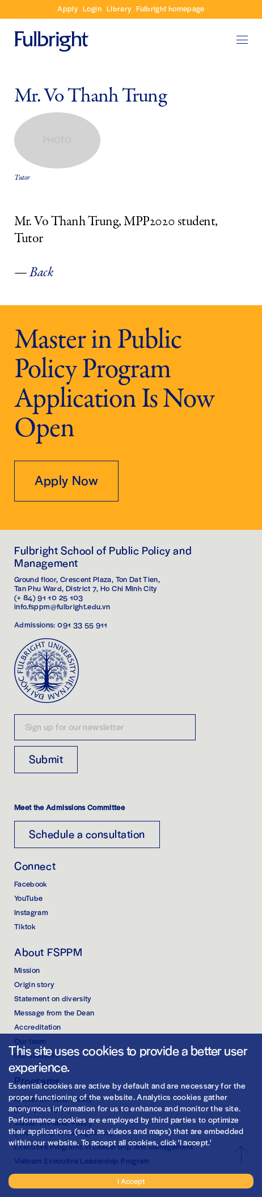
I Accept (131, 1180)
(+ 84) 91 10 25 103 (48, 597)
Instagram (31, 912)
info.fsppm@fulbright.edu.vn (62, 606)
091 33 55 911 (82, 624)
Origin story (34, 984)
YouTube (28, 897)
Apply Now (66, 480)
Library (119, 8)
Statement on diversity (52, 998)
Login (92, 8)
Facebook (31, 883)
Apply (67, 8)
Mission (27, 969)
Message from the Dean (54, 1012)
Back (41, 272)
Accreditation (37, 1026)
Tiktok (25, 926)
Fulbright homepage (170, 8)
